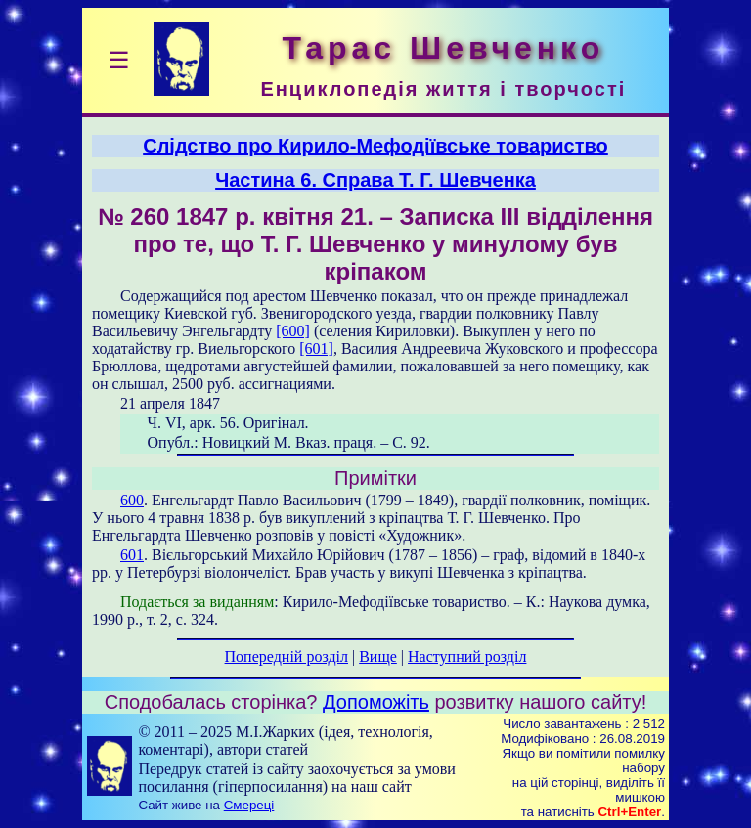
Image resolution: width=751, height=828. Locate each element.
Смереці (249, 805)
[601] (316, 348)
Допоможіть (376, 702)
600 (132, 500)
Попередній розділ (286, 656)
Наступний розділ (467, 656)
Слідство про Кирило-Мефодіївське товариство (375, 145)
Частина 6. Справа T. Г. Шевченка (375, 180)
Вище (378, 656)
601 (132, 554)
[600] (293, 331)
